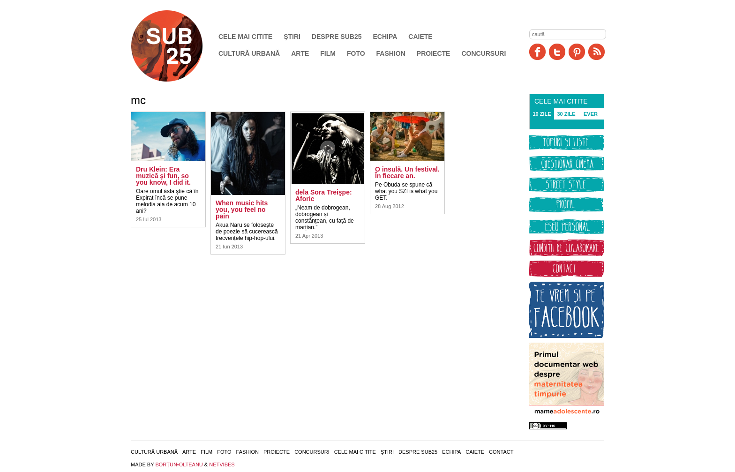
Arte (300, 53)
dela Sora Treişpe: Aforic (323, 195)
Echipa (385, 36)
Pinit (577, 52)
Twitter (557, 52)
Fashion (390, 53)
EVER (591, 114)
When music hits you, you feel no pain (242, 209)
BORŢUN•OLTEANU (178, 464)
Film (328, 53)
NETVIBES (221, 464)
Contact (501, 452)
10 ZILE (541, 114)
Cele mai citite (245, 36)
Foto (356, 53)
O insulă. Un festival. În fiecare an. (407, 172)
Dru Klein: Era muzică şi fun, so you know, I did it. (163, 175)
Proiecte (433, 53)
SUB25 (178, 46)
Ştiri (292, 36)
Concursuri (483, 53)
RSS (596, 52)
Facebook (537, 52)
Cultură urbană (249, 53)
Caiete (420, 36)
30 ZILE (566, 114)
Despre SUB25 (337, 36)
